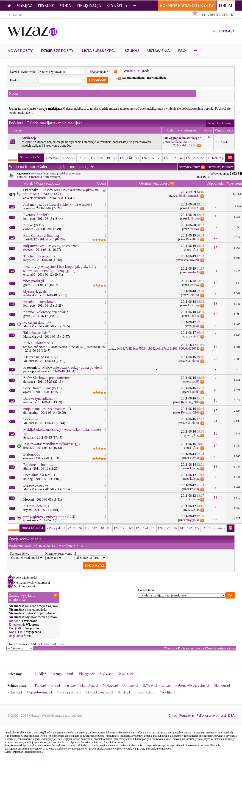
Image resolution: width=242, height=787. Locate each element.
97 (79, 158)
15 (215, 433)
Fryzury (46, 5)
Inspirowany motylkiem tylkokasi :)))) (51, 444)
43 (215, 270)
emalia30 (29, 274)
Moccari (28, 499)
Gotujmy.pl (130, 685)
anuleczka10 (31, 295)
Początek (52, 158)
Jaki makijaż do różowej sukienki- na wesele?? (57, 204)
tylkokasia (30, 520)
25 (215, 359)
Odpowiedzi (215, 183)
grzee (26, 285)
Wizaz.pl (129, 71)
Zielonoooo (31, 454)
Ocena (101, 183)
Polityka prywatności (211, 715)
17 (215, 411)
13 (215, 248)
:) (24, 496)
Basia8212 (30, 239)
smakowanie (192, 260)
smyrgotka (193, 520)
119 (107, 158)
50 (215, 518)
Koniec (218, 158)
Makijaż (24, 5)
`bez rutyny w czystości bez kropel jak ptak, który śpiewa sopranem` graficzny (60, 269)
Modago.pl (110, 685)
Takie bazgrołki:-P (36, 333)
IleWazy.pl (150, 685)
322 (202, 158)
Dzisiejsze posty (57, 50)
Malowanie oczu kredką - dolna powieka (72, 367)
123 (136, 158)
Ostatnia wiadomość (154, 183)
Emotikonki (16, 624)
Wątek (28, 183)
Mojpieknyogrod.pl (99, 692)
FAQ (182, 50)
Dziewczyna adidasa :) (40, 398)
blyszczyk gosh (34, 291)
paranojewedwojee (35, 371)
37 (215, 227)
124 (144, 158)
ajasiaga (28, 208)
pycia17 (194, 336)
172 (188, 158)
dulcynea (29, 381)
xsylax (27, 510)
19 (215, 283)
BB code (14, 621)
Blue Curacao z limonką (41, 235)
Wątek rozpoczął (48, 183)
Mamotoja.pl (89, 685)
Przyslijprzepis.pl (69, 692)
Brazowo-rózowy (36, 485)
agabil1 (195, 381)
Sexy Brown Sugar (37, 388)
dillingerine (30, 412)
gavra (27, 316)
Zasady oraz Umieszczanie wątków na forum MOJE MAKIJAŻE (61, 192)
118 (100, 158)
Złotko (28, 225)
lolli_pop (29, 218)
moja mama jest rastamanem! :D (47, 409)
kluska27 (194, 208)
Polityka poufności (190, 648)
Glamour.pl (222, 685)
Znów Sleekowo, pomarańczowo (47, 378)
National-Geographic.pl (192, 685)
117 (93, 158)
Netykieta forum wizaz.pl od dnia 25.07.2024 (56, 173)
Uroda (145, 71)
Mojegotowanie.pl (39, 692)
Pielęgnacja (88, 5)
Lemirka (194, 295)
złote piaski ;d (33, 281)
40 (215, 390)
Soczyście (30, 419)
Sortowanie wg (19, 553)
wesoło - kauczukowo (39, 302)
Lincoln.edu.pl (145, 692)
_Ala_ (196, 249)
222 (195, 158)
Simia (27, 468)
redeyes (28, 249)
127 (166, 158)
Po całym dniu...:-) (37, 322)
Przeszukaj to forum (220, 123)
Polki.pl (40, 685)
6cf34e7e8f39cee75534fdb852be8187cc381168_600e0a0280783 (64, 347)
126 (158, 158)
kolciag (195, 468)
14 (215, 347)
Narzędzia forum (189, 167)
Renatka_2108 (190, 402)
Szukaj (132, 50)
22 (68, 158)
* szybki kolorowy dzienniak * (46, 312)
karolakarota (179, 141)
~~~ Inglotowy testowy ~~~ (43, 516)
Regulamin (186, 715)
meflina (195, 315)
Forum (225, 5)
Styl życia (116, 5)
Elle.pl (166, 685)
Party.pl (69, 685)
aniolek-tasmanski (29, 177)
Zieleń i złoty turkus (38, 343)
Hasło (14, 80)
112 (85, 158)
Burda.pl (124, 692)
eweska (28, 458)
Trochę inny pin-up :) (39, 256)
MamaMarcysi (32, 326)
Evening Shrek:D (36, 215)
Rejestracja (223, 31)
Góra (232, 648)
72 (73, 158)
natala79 (28, 448)
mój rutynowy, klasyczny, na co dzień (51, 246)
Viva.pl (55, 685)
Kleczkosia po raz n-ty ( (41, 357)
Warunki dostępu (216, 648)
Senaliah (28, 437)
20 (215, 237)
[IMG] (19, 628)
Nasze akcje (126, 674)
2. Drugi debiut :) (36, 506)
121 (122, 158)
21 (215, 421)
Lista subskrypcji (99, 50)
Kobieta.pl (15, 692)
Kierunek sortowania (58, 553)
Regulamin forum (20, 636)
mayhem (28, 260)
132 (173, 158)
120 (114, 158)
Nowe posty (20, 50)
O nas (172, 715)
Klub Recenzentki (216, 14)
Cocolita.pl (167, 692)
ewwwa (28, 229)
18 (215, 400)
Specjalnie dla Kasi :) (39, 475)
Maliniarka (30, 361)
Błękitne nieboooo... (38, 465)
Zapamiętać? (98, 72)
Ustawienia (158, 50)
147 (180, 158)
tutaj (39, 751)
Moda (65, 5)
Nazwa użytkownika (23, 72)
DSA (231, 715)
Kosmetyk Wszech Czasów (187, 5)
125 (151, 158)
